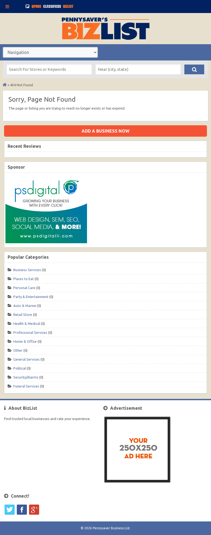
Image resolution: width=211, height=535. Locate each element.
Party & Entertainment (30, 297)
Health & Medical (26, 323)
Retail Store (22, 314)
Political (19, 368)
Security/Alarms (25, 377)
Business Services (27, 270)
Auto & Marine (24, 305)
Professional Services (30, 332)
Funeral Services (26, 386)
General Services (26, 359)
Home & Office (25, 341)
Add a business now (105, 131)
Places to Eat (23, 279)
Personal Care (24, 288)
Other (18, 350)
